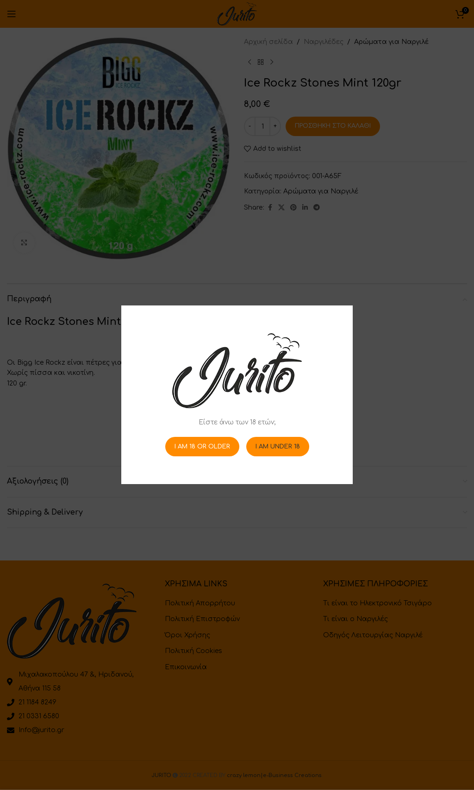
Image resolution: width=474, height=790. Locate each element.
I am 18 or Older (202, 446)
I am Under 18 (278, 446)
